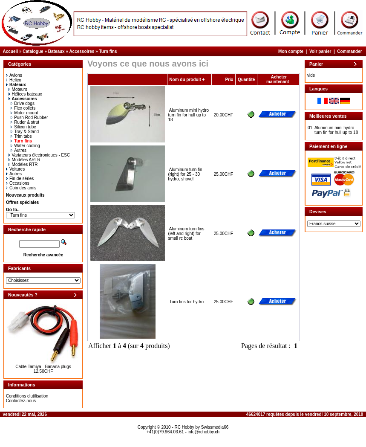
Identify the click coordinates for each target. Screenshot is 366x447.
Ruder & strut (25, 122)
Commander (349, 51)
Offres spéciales (22, 202)
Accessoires (81, 51)
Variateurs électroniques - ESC (39, 155)
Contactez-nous (21, 400)
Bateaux (56, 51)
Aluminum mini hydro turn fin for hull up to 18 (188, 115)
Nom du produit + (187, 79)
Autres (18, 150)
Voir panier (320, 51)
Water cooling (25, 145)
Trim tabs (21, 136)
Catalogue (33, 51)
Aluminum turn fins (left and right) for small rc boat (186, 233)
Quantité (246, 79)
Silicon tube (23, 127)
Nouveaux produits (25, 195)
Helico (13, 80)
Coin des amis (21, 188)
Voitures (15, 169)
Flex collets (23, 108)
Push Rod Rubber (29, 117)
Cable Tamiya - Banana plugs (43, 366)
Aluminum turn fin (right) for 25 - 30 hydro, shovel (185, 174)
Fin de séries (20, 178)
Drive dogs (23, 103)
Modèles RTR (23, 164)
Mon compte (290, 51)
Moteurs (18, 89)
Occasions (17, 183)
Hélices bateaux (25, 94)
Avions (14, 75)
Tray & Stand (25, 131)
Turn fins (108, 51)
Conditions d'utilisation (27, 396)
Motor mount (24, 112)
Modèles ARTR (24, 159)
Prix (229, 79)
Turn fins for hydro (186, 301)
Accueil (10, 51)
